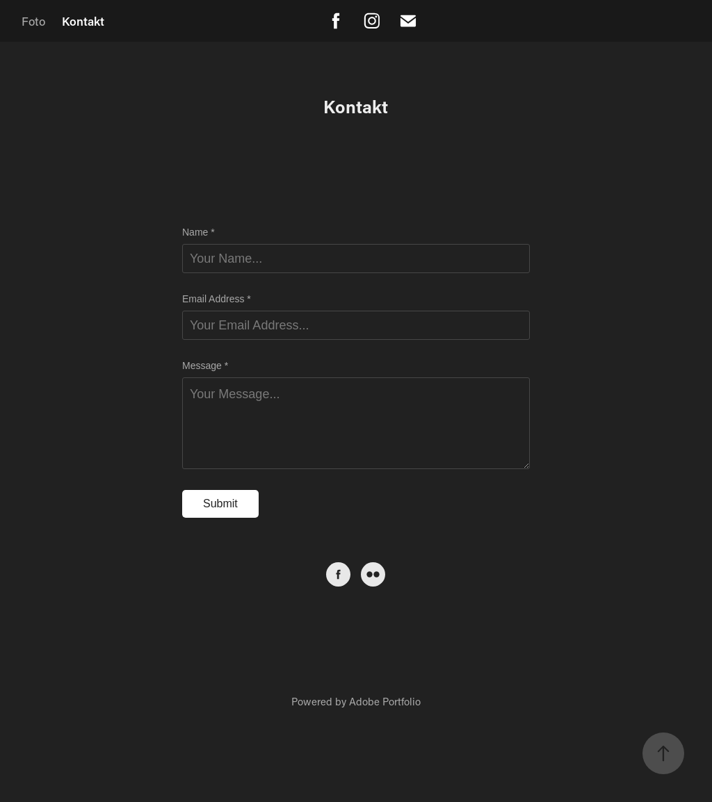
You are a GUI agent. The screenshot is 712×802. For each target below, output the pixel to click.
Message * (205, 365)
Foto (33, 20)
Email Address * (216, 299)
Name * (198, 232)
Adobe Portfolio (385, 701)
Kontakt (83, 20)
